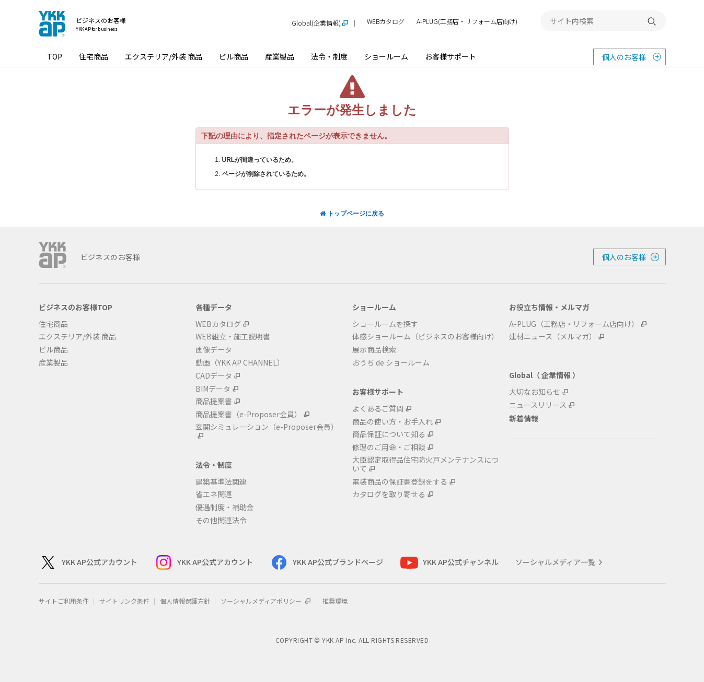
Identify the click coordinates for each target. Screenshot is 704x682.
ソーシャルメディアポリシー (266, 600)
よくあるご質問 (377, 408)
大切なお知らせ (534, 391)
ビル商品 (233, 56)
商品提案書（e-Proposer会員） (248, 414)
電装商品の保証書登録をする (399, 481)
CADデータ (213, 375)
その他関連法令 (221, 520)
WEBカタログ (386, 21)
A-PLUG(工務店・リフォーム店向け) (467, 21)
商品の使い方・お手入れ (392, 421)
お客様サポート (450, 56)
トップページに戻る (352, 213)
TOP (54, 56)
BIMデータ (212, 388)
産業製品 (279, 56)
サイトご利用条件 (64, 600)
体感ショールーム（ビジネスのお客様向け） (425, 336)
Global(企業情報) (316, 23)
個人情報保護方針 (185, 600)
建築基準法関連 (221, 481)
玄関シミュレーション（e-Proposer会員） (266, 427)
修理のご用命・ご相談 (388, 447)
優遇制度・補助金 (224, 507)
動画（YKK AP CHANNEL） (239, 362)
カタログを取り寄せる (388, 494)
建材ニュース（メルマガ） (552, 336)
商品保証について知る (388, 434)
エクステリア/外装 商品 (163, 56)
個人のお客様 (624, 57)
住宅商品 (93, 56)
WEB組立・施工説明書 (232, 336)
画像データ (213, 349)
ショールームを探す (385, 324)
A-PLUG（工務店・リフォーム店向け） (574, 324)
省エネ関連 (213, 494)
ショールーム (386, 56)
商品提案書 (213, 401)
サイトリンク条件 (124, 600)
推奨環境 (335, 600)
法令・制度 (329, 56)
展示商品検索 (374, 349)
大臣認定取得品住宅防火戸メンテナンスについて (425, 464)
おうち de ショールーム (391, 362)
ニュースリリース (538, 405)
